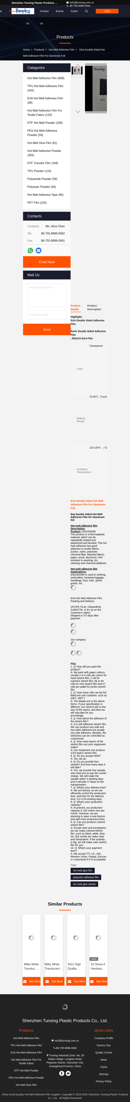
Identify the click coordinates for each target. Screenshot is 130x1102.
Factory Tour (104, 1045)
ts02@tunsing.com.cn (80, 2)
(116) (39, 171)
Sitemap (103, 1074)
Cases (103, 1066)
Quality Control (103, 1052)
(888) (45, 78)
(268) (45, 122)
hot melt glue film (82, 870)
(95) (45, 194)
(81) (42, 142)
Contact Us (44, 13)
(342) (45, 88)
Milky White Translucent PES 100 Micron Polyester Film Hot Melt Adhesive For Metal (31, 967)
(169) (42, 163)
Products (14, 11)
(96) (45, 100)
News (104, 1059)
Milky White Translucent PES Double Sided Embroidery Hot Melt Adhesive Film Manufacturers (54, 967)
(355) (44, 153)
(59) (41, 186)
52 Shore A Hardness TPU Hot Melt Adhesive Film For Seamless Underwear (98, 967)
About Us (29, 13)
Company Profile (103, 1038)
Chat (107, 11)
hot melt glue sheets (84, 884)
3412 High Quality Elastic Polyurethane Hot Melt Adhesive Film (76, 967)
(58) (42, 133)
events (60, 11)
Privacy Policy (103, 1081)
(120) (44, 112)
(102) (37, 202)
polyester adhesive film (86, 877)
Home (26, 49)
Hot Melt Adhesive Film (62, 49)
